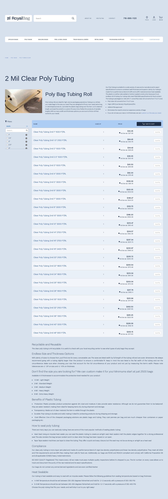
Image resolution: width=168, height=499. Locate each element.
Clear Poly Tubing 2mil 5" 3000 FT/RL (50, 182)
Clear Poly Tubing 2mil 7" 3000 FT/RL (50, 199)
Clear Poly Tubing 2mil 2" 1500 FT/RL (50, 148)
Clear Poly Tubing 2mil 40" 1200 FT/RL (50, 324)
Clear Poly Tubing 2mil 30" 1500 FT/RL (50, 299)
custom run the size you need (151, 113)
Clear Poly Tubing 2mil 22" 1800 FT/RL (50, 266)
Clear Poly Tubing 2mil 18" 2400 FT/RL (50, 249)
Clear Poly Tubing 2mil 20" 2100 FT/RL (50, 257)
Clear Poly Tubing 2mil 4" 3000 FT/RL (50, 173)
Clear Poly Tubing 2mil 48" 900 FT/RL (50, 333)
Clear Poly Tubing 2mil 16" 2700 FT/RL (50, 240)
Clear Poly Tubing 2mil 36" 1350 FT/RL (50, 316)
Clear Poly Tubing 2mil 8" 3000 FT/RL (50, 207)
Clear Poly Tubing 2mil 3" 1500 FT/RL (50, 165)
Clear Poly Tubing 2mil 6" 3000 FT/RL (50, 190)
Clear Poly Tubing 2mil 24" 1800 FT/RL (50, 274)
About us (88, 18)
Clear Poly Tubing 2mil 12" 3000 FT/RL (50, 224)
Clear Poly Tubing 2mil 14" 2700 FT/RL (50, 232)
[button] (17, 126)
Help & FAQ (100, 18)
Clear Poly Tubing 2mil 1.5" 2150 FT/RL (50, 140)
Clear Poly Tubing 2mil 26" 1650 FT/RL (50, 282)
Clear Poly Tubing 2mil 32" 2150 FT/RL (50, 307)
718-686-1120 (130, 18)
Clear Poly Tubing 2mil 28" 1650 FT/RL (50, 291)
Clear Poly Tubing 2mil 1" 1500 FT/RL (49, 132)
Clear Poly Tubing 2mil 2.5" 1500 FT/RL (50, 157)
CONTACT (112, 18)
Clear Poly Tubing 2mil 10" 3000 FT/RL (50, 215)
